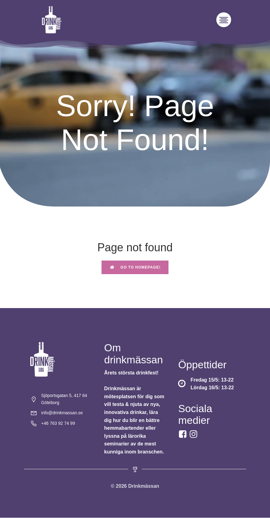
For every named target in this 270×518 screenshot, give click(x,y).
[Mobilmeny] (223, 19)
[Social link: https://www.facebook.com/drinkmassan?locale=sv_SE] (183, 434)
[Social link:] (194, 434)
